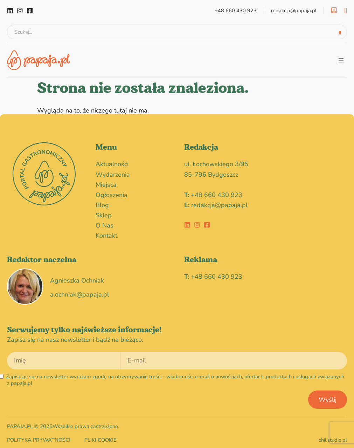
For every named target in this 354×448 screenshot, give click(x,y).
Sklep (104, 213)
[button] (341, 58)
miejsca (106, 182)
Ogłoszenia (113, 193)
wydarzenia (114, 172)
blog (102, 203)
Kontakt (106, 233)
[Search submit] (340, 31)
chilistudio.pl (333, 438)
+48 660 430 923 (216, 193)
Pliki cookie (100, 438)
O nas (104, 223)
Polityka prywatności (38, 438)
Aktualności (112, 162)
